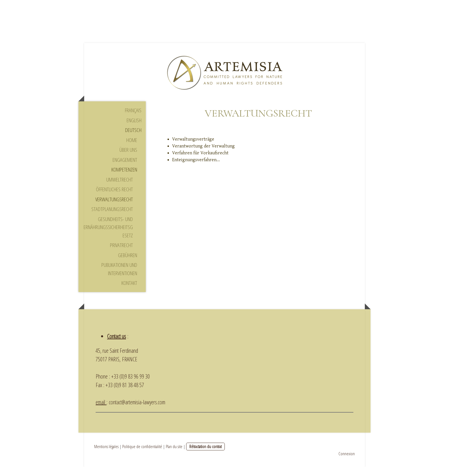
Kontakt (129, 283)
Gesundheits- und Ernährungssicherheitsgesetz (108, 227)
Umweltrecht (119, 179)
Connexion (346, 453)
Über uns (128, 149)
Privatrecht (121, 245)
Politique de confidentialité (142, 446)
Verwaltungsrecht (114, 199)
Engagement (125, 159)
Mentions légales (106, 446)
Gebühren (127, 255)
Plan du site (174, 446)
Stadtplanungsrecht (112, 209)
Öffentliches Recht (114, 189)
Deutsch (133, 130)
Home (131, 140)
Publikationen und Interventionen (119, 269)
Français (133, 110)
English (134, 120)
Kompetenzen (124, 169)
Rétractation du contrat (205, 446)
